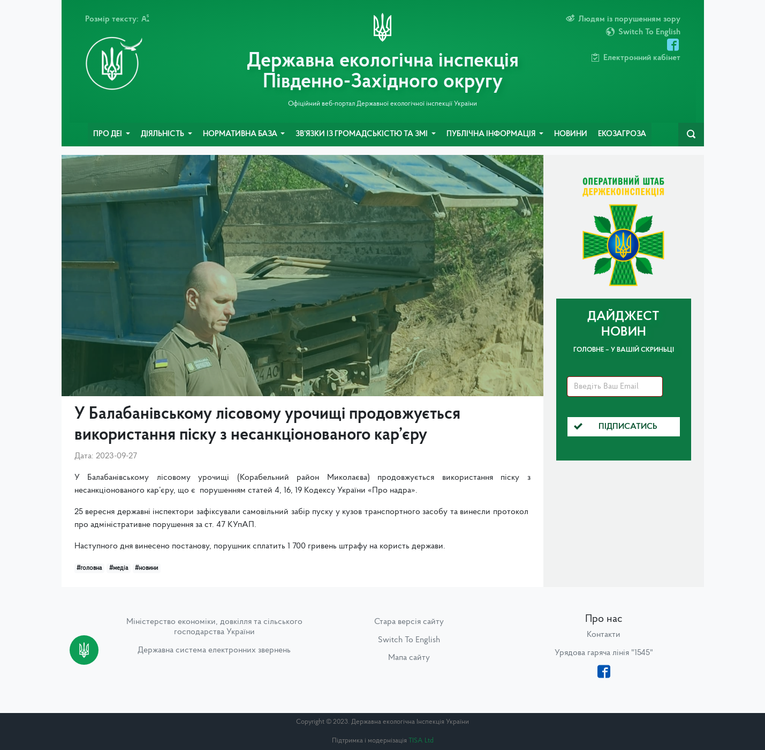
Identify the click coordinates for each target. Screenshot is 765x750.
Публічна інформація (491, 134)
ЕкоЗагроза (622, 134)
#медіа (118, 568)
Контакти (603, 634)
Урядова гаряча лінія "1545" (604, 653)
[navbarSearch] (691, 134)
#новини (146, 568)
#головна (89, 568)
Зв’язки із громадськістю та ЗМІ (362, 134)
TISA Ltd (421, 740)
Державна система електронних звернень (214, 650)
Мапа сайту (409, 658)
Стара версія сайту (409, 622)
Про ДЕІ (108, 134)
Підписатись (615, 426)
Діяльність (163, 134)
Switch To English (409, 640)
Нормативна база (241, 134)
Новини (570, 134)
